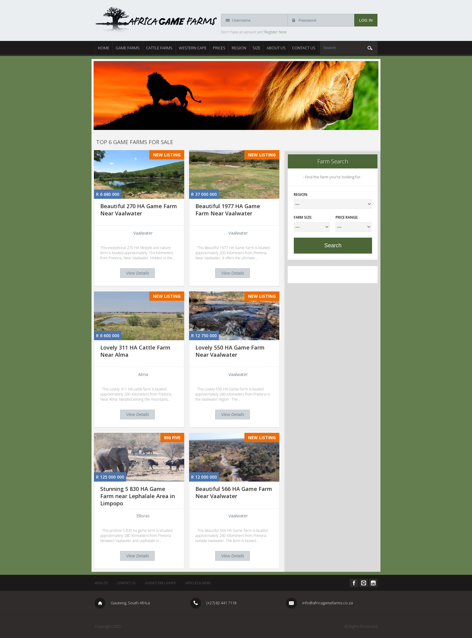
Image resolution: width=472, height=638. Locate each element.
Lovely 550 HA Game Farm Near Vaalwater (230, 351)
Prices (219, 48)
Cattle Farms (159, 48)
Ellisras (143, 516)
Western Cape (192, 48)
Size (256, 48)
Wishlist (101, 583)
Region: (301, 194)
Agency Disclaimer (160, 583)
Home (103, 48)
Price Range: (347, 217)
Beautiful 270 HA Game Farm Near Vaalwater (138, 209)
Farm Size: (303, 217)
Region (239, 48)
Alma (143, 374)
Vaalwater (143, 233)
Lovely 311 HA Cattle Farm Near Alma (135, 351)
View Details (137, 273)
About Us (276, 48)
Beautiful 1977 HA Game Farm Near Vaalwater (227, 209)
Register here (275, 32)
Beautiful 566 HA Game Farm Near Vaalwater (233, 492)
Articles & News (198, 583)
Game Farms (128, 48)
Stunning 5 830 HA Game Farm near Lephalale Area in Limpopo (137, 496)
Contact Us (303, 48)
